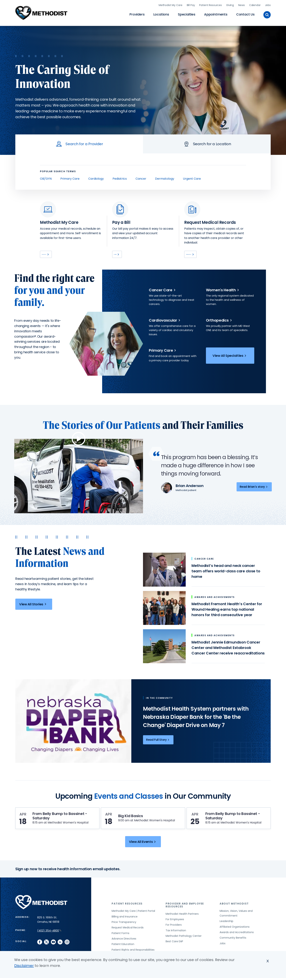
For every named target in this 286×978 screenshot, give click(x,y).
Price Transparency (124, 934)
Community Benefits (233, 950)
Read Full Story (158, 740)
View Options (198, 254)
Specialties (186, 13)
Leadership (226, 933)
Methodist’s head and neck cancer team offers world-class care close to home (226, 572)
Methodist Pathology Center (184, 948)
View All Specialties (230, 357)
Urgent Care (192, 177)
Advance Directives (124, 950)
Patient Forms (120, 945)
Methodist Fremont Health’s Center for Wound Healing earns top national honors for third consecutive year (227, 610)
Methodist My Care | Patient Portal (133, 923)
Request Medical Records (128, 939)
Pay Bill (122, 254)
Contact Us (245, 13)
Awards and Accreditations (237, 944)
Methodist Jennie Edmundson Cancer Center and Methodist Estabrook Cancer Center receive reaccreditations (228, 648)
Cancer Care (163, 290)
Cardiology (96, 177)
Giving (230, 4)
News (241, 4)
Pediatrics (120, 177)
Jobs (268, 4)
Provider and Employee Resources (185, 917)
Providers (137, 13)
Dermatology (164, 177)
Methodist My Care (170, 4)
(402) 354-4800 (49, 942)
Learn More (52, 254)
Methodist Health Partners (182, 925)
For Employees (175, 931)
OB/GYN (46, 177)
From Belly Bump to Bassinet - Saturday (60, 818)
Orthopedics (219, 321)
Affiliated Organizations (235, 938)
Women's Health (223, 290)
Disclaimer (24, 965)
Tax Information (176, 942)
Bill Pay (191, 4)
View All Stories (33, 605)
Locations (161, 13)
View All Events (143, 853)
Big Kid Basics (134, 818)
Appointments (215, 13)
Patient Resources (210, 4)
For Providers (174, 937)
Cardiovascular (165, 321)
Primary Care (70, 177)
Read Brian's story (254, 487)
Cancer (141, 177)
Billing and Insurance (125, 928)
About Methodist (234, 915)
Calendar (255, 4)
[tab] (79, 142)
